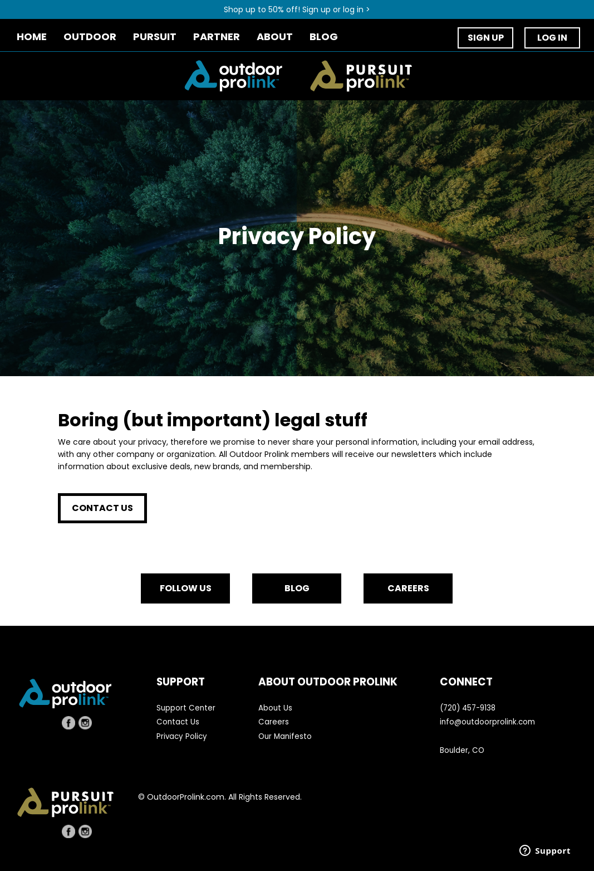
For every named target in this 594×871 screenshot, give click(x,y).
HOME (32, 37)
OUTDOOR (89, 37)
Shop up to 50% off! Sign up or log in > (297, 9)
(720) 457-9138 (467, 708)
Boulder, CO (462, 750)
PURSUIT (154, 37)
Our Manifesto (285, 736)
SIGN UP (486, 37)
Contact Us (177, 722)
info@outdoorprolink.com (487, 722)
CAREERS (408, 588)
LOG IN (552, 37)
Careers (273, 722)
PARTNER (216, 37)
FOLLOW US (186, 588)
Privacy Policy (181, 736)
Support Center (185, 708)
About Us (275, 708)
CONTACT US (102, 508)
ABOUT (275, 37)
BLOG (324, 37)
